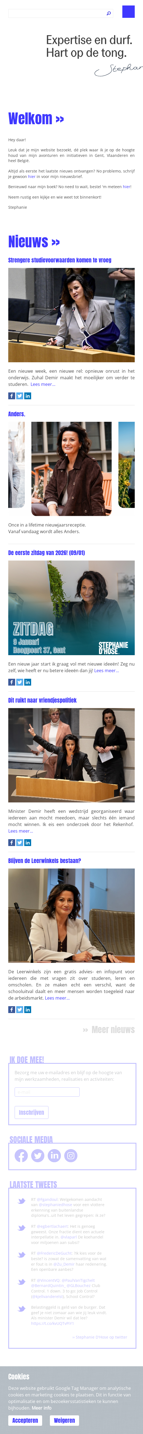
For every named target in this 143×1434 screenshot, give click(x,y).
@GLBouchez (79, 1285)
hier (32, 176)
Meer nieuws (113, 1030)
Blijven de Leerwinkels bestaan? (44, 860)
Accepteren (25, 1420)
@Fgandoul (47, 1199)
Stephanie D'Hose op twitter (101, 1337)
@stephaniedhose (55, 1204)
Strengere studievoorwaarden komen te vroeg (59, 260)
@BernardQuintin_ (48, 1285)
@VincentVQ (48, 1280)
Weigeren (64, 1420)
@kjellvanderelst (47, 1296)
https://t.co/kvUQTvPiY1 (52, 1323)
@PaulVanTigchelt (78, 1280)
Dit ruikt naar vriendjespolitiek (42, 700)
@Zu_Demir (64, 1264)
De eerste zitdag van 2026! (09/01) (46, 552)
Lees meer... (43, 384)
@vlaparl (69, 1237)
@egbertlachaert (52, 1226)
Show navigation (128, 11)
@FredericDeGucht (54, 1253)
